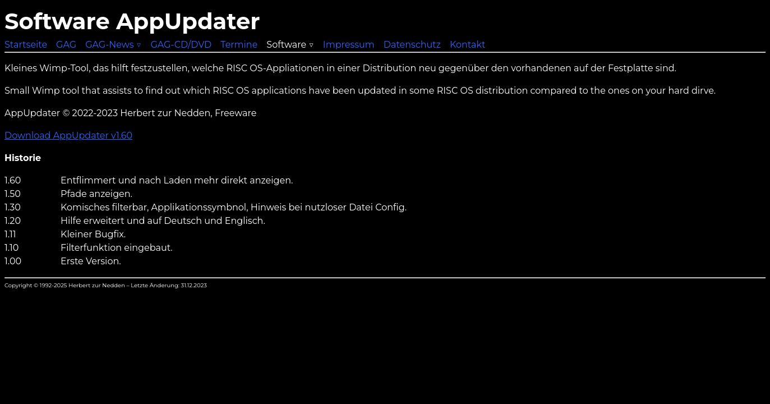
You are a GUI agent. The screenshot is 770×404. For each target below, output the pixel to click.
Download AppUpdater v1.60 (68, 135)
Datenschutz (412, 44)
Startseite (25, 44)
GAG (66, 44)
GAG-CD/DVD (180, 44)
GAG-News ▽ (113, 44)
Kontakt (468, 44)
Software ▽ (290, 44)
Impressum (349, 44)
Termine (238, 44)
